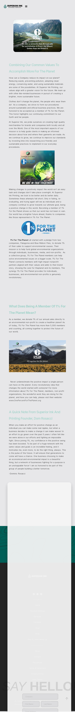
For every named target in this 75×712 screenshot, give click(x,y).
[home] (13, 6)
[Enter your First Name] (31, 700)
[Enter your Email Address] (40, 708)
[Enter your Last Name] (49, 700)
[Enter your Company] (40, 693)
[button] (25, 6)
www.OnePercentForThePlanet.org (25, 404)
